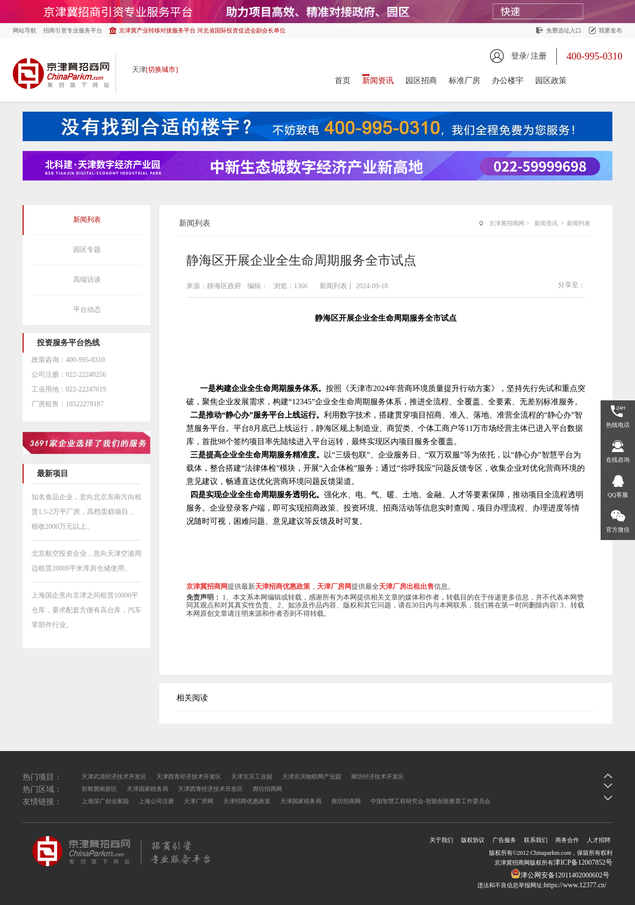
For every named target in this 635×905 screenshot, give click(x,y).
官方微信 (618, 529)
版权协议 (473, 840)
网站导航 (24, 30)
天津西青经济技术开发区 (188, 776)
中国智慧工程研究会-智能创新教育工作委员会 (431, 801)
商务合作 (567, 840)
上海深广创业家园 (105, 801)
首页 (342, 80)
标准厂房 (464, 80)
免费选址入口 (563, 30)
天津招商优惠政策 (246, 801)
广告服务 (504, 840)
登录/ (520, 56)
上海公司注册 (156, 801)
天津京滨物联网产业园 (311, 776)
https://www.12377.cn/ (575, 885)
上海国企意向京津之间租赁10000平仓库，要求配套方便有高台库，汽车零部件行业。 (86, 610)
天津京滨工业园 (251, 776)
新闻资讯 (378, 80)
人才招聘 (598, 840)
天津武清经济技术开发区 (114, 776)
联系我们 (536, 840)
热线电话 (618, 425)
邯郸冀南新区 (99, 788)
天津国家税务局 (147, 788)
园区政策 (551, 80)
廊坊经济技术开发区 (377, 776)
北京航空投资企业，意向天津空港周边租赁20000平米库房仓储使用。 (86, 561)
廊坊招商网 (267, 788)
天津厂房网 (198, 801)
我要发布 (610, 30)
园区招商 (421, 80)
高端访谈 (87, 279)
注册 (539, 56)
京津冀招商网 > (509, 223)
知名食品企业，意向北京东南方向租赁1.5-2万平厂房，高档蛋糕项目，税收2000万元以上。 (86, 511)
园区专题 (87, 249)
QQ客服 (617, 494)
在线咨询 (618, 459)
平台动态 (87, 309)
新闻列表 (87, 219)
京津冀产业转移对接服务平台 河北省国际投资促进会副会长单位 (202, 30)
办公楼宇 (507, 80)
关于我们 (441, 840)
